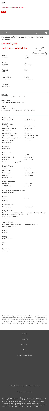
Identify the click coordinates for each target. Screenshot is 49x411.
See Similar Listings (39, 54)
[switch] (36, 33)
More (3, 3)
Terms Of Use (9, 384)
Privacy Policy (24, 384)
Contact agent (6, 32)
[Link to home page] (24, 3)
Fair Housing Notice (30, 385)
